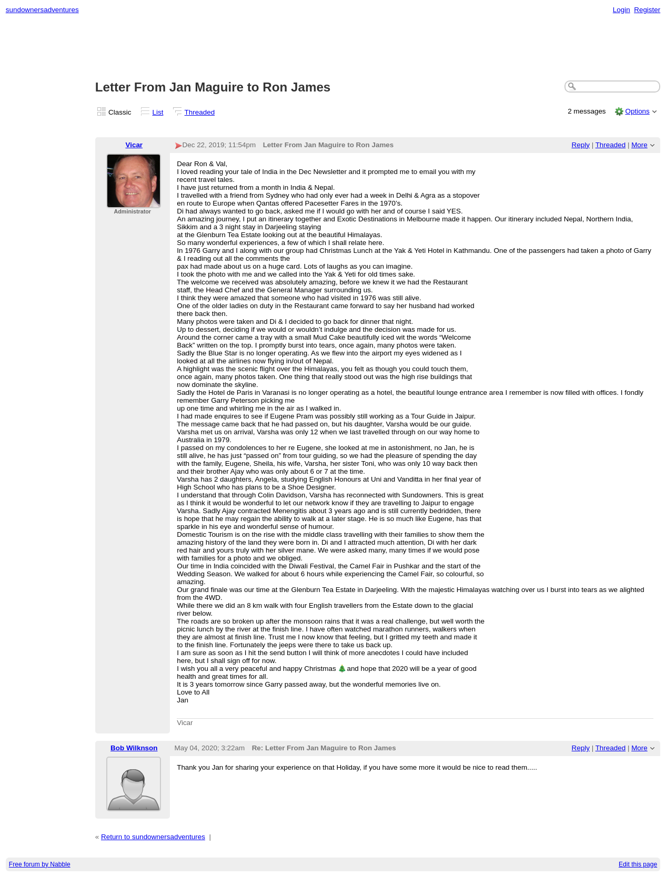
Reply (581, 145)
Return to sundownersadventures (153, 837)
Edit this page (638, 864)
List (158, 112)
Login (621, 10)
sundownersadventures (42, 10)
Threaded (200, 112)
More (639, 145)
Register (647, 10)
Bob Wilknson (133, 748)
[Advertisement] (333, 48)
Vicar (134, 145)
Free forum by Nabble (39, 864)
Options (637, 111)
